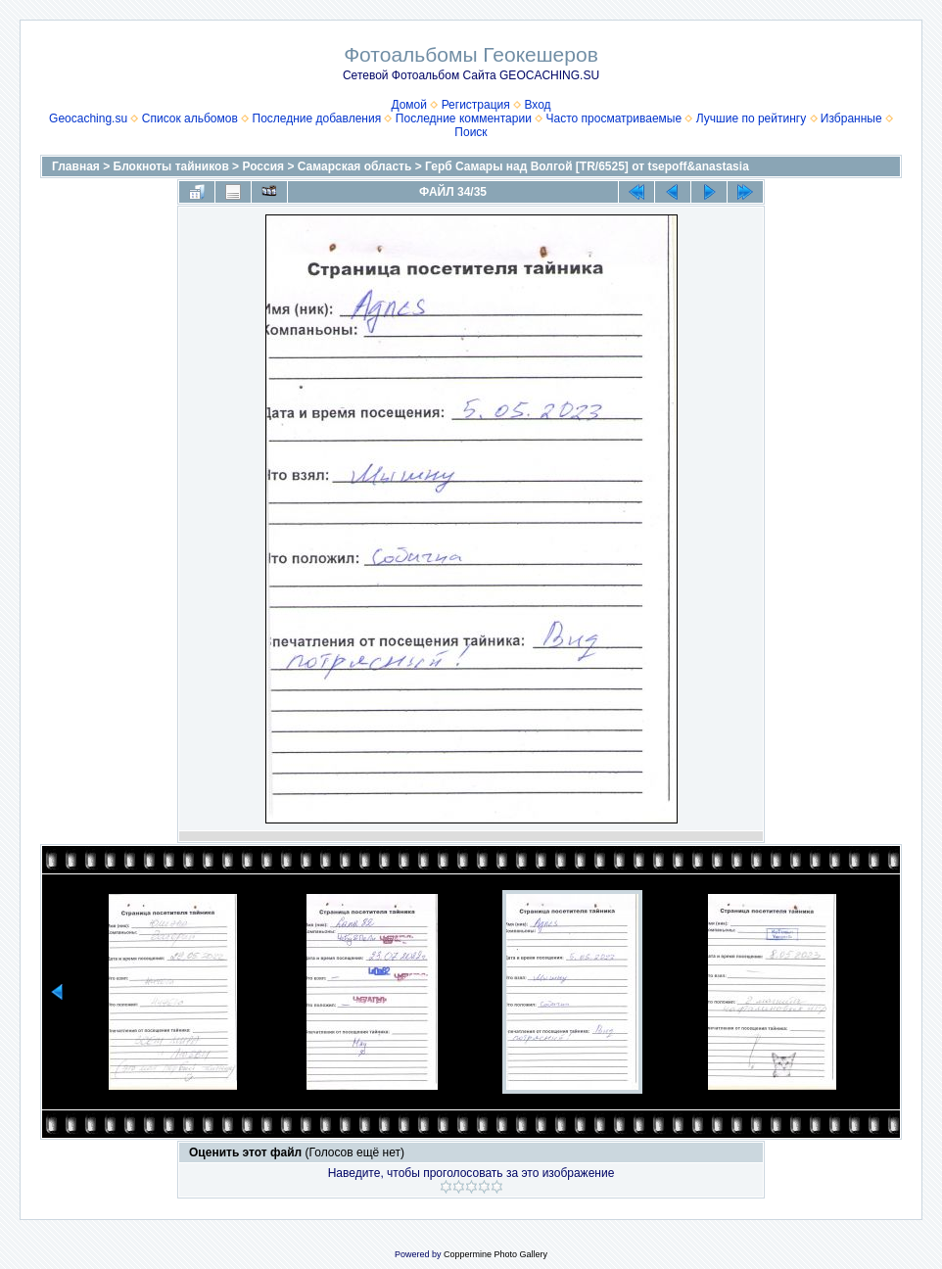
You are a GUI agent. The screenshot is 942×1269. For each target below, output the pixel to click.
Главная (76, 166)
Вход (537, 105)
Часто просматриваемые (614, 118)
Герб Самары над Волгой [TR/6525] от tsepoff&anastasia (587, 166)
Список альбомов (190, 118)
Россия (263, 166)
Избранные (851, 118)
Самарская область (355, 166)
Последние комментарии (464, 118)
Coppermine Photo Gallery (495, 1254)
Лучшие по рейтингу (751, 118)
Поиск (470, 132)
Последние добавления (317, 118)
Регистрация (476, 105)
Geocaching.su (88, 118)
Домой (409, 105)
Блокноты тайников (171, 166)
